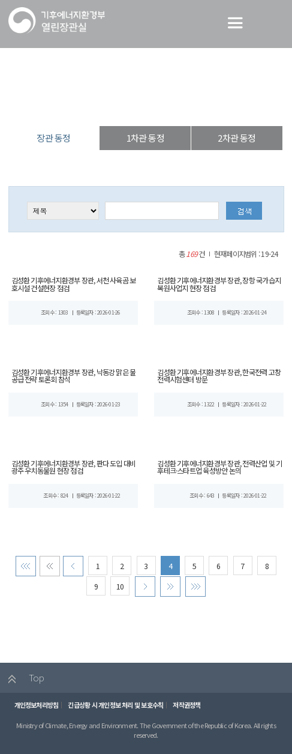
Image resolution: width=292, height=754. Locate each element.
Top (22, 680)
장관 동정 (189, 104)
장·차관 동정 (142, 104)
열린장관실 (93, 104)
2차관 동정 (236, 137)
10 (119, 587)
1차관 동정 (145, 137)
